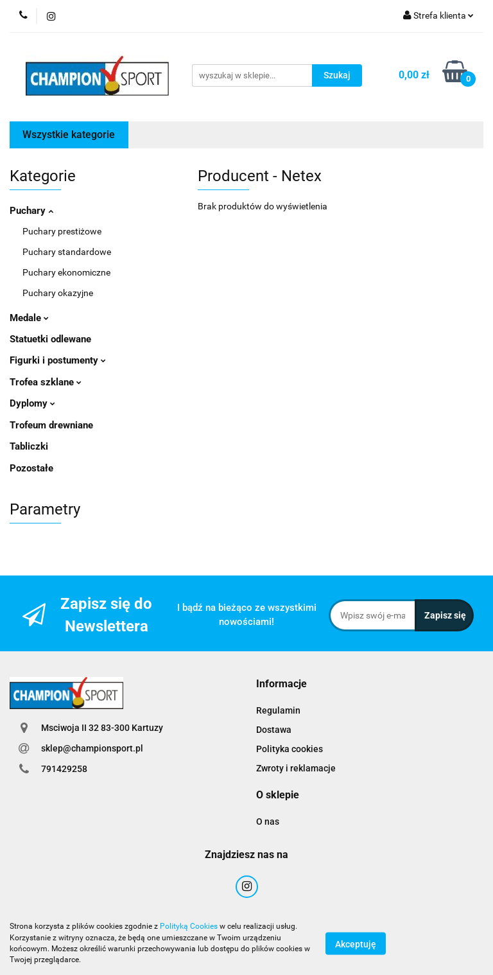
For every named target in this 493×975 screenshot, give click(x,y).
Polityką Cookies (189, 926)
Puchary (31, 210)
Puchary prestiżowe (61, 231)
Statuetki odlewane (50, 339)
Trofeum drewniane (51, 425)
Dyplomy (32, 403)
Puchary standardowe (66, 252)
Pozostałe (31, 468)
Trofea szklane (46, 382)
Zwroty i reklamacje (296, 768)
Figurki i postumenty (58, 360)
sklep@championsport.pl (92, 748)
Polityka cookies (289, 749)
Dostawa (273, 730)
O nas (267, 821)
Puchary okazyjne (57, 293)
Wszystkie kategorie (68, 134)
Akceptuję (355, 943)
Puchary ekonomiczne (66, 272)
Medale (29, 318)
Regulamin (278, 710)
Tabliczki (29, 446)
